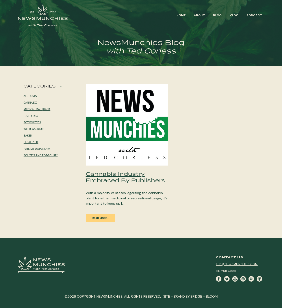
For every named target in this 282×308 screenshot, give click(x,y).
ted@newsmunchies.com (237, 264)
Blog (217, 15)
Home (181, 15)
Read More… (100, 218)
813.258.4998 (226, 271)
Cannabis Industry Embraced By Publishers (125, 177)
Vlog (234, 15)
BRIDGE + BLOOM (204, 296)
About (199, 15)
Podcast (254, 15)
